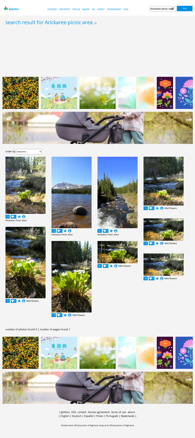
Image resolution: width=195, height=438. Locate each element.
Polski (99, 416)
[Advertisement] (97, 51)
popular (76, 9)
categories (52, 9)
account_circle (24, 217)
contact (101, 9)
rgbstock (11, 9)
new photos (64, 9)
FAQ (93, 9)
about (131, 412)
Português (112, 416)
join (185, 8)
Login (125, 9)
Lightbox (64, 412)
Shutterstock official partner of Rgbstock (80, 425)
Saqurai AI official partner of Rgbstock (116, 425)
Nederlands (127, 416)
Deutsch (76, 416)
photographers (114, 9)
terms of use (118, 412)
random (85, 9)
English (65, 416)
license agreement (99, 412)
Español (88, 416)
